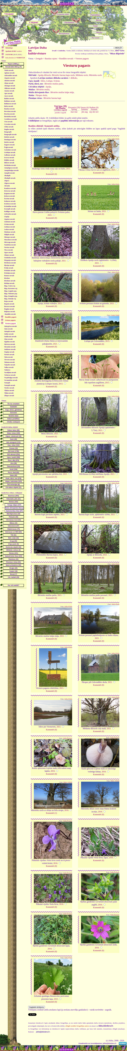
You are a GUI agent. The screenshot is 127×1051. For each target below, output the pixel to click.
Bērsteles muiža (42, 89)
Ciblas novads (8, 127)
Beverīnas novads (10, 111)
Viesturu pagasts (82, 58)
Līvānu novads (9, 224)
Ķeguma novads (9, 193)
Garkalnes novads (10, 150)
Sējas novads (8, 339)
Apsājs (48, 87)
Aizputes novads (9, 78)
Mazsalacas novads (10, 240)
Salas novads (8, 329)
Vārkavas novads (9, 375)
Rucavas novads (9, 306)
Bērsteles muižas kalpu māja (62, 92)
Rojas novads (8, 301)
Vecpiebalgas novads (11, 378)
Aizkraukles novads (10, 75)
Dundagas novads (10, 140)
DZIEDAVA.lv (67, 4)
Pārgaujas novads (10, 260)
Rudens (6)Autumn (94, 108)
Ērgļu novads (8, 147)
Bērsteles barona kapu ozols (63, 75)
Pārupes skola (41, 95)
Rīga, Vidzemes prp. (10, 293)
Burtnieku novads (10, 116)
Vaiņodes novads (9, 365)
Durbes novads (9, 142)
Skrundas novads (9, 347)
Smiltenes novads (9, 349)
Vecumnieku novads (10, 380)
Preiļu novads (8, 268)
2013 (107, 382)
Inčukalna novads (10, 165)
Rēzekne (7, 278)
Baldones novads (9, 101)
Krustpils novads (9, 209)
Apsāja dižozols (44, 75)
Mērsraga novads (10, 242)
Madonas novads (9, 232)
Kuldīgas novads (9, 211)
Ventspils (7, 383)
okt (93, 112)
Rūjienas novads (9, 311)
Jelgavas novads (9, 183)
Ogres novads (8, 252)
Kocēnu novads (9, 199)
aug (86, 112)
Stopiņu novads (9, 352)
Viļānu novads (9, 393)
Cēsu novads (8, 122)
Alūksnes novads (9, 88)
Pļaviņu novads (9, 265)
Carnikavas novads (10, 119)
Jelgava (6, 181)
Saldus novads (9, 334)
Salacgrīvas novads (10, 326)
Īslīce (43, 81)
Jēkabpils (7, 175)
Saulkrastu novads (10, 336)
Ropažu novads (9, 304)
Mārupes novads (9, 237)
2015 (107, 341)
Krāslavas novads (10, 204)
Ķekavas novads (9, 196)
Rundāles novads (10, 314)
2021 (113, 170)
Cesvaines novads (10, 124)
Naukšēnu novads (10, 245)
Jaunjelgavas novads (11, 168)
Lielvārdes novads (10, 214)
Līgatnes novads (9, 219)
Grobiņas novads (9, 152)
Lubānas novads (9, 227)
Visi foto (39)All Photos (60, 108)
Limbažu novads (9, 222)
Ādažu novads (8, 70)
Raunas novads (9, 276)
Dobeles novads (9, 137)
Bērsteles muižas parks (53, 84)
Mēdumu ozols (82, 75)
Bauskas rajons (51, 58)
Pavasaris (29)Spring (74, 108)
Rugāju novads (9, 309)
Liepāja (6, 216)
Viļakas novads (9, 390)
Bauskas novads (9, 109)
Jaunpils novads (9, 173)
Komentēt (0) (51, 174)
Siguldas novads (9, 342)
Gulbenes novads (9, 155)
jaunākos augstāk (60, 113)
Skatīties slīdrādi (35, 126)
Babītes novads (9, 98)
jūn (83, 112)
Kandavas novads (10, 188)
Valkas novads (9, 367)
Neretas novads (9, 247)
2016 (53, 771)
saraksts (13, 51)
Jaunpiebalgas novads (11, 170)
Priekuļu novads (9, 273)
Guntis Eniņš (115, 315)
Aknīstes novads (9, 80)
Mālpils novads (9, 234)
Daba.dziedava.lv (15, 58)
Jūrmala (7, 186)
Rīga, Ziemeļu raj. (10, 299)
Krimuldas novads (10, 206)
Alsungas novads (9, 86)
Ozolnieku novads (10, 258)
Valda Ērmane (67, 738)
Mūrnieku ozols (95, 75)
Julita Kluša (68, 138)
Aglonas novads (9, 73)
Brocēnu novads (9, 114)
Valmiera (7, 370)
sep (90, 112)
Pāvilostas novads (10, 263)
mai (75, 112)
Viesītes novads (9, 388)
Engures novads (9, 145)
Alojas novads (8, 83)
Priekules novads (9, 270)
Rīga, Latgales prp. (10, 291)
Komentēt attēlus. (52, 126)
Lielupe (49, 81)
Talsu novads (8, 357)
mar (72, 112)
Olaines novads (9, 255)
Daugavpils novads (10, 134)
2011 (68, 169)
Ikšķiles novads (9, 160)
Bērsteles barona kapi (52, 98)
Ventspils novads (9, 385)
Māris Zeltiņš (67, 782)
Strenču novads (9, 354)
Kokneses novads (9, 201)
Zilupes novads (9, 395)
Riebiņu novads (9, 283)
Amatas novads (9, 91)
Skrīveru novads (9, 344)
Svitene (57, 81)
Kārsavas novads (9, 191)
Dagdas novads (9, 129)
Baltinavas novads (10, 104)
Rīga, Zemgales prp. (10, 296)
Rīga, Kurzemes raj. (10, 288)
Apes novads (8, 93)
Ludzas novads (9, 229)
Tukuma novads (9, 362)
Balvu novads (8, 106)
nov (97, 112)
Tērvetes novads (9, 360)
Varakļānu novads (10, 372)
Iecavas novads (9, 157)
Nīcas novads (8, 250)
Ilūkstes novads (9, 163)
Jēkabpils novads (9, 178)
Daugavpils (7, 132)
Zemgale (39, 58)
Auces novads (8, 96)
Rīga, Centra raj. (9, 286)
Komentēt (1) (51, 813)
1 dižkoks (73, 78)
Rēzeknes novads (9, 281)
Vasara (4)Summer (84, 108)
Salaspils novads (9, 331)
